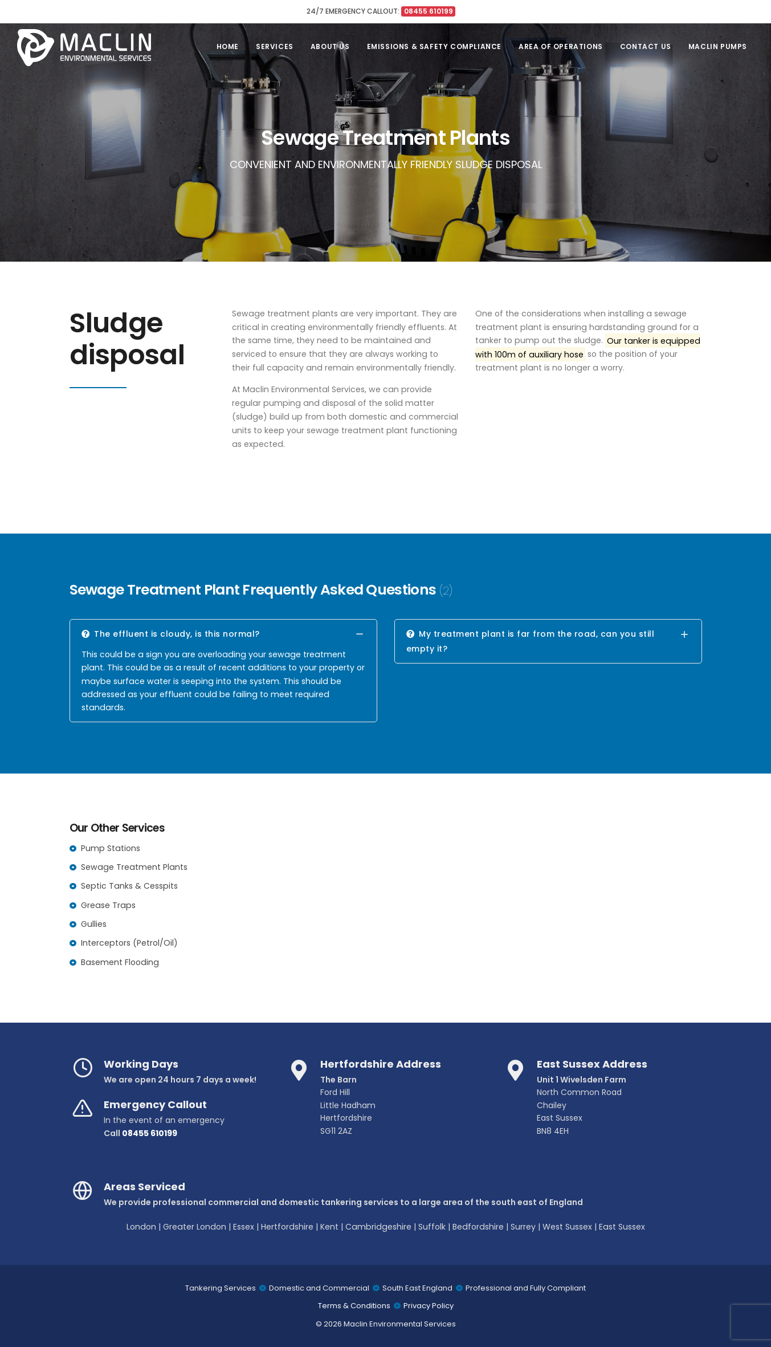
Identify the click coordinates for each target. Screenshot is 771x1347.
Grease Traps (108, 905)
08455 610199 (149, 1133)
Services (274, 46)
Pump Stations (110, 848)
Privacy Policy (428, 1305)
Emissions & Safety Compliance (434, 46)
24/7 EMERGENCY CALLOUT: (381, 11)
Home (228, 46)
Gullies (94, 924)
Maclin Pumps (717, 46)
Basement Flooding (120, 962)
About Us (330, 46)
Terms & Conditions (354, 1305)
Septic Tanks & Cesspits (129, 886)
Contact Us (645, 46)
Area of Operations (561, 46)
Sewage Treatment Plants (134, 867)
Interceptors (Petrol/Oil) (129, 943)
